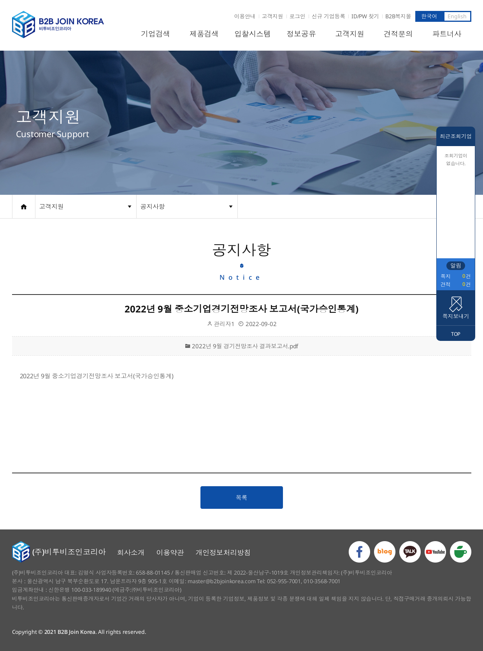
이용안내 (245, 16)
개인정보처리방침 (223, 552)
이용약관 (170, 552)
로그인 (298, 16)
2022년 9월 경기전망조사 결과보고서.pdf (241, 346)
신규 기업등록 (328, 16)
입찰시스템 (252, 34)
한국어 (429, 16)
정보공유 (301, 34)
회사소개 (131, 552)
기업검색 (155, 34)
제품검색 (204, 34)
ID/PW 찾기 (365, 16)
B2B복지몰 (398, 16)
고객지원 (272, 16)
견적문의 (398, 34)
